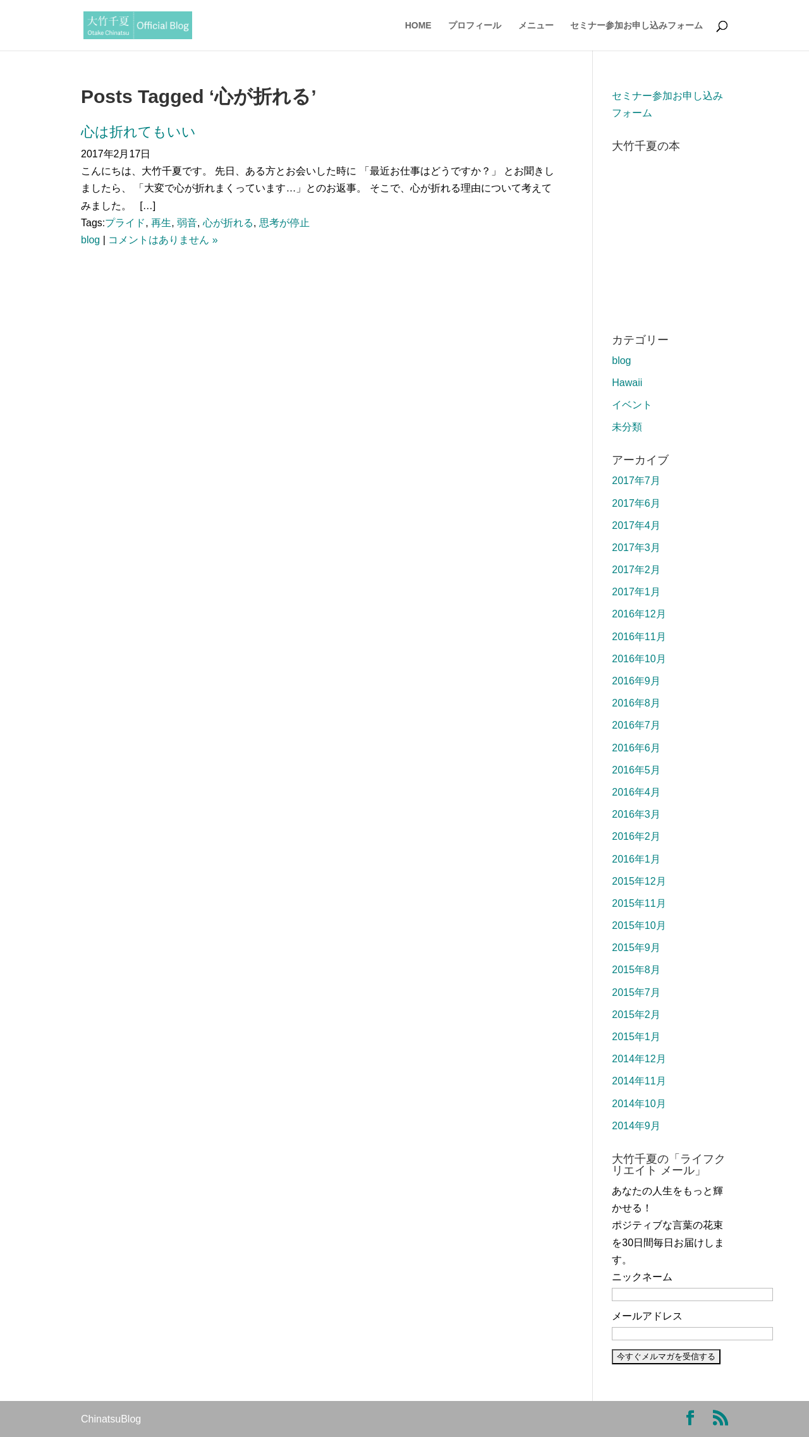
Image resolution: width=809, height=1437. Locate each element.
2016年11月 (639, 636)
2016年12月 (639, 614)
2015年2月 (636, 1014)
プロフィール (474, 25)
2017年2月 (636, 569)
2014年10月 (639, 1103)
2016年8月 (636, 703)
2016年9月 (636, 681)
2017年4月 (636, 525)
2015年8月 (636, 969)
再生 (161, 222)
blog (90, 239)
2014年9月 (636, 1125)
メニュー (536, 25)
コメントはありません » (162, 239)
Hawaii (627, 382)
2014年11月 (639, 1081)
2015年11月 (639, 903)
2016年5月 (636, 770)
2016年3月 (636, 814)
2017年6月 (636, 503)
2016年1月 (636, 859)
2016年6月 (636, 748)
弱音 (187, 222)
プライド (125, 222)
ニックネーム (642, 1276)
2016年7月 (636, 725)
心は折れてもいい (138, 132)
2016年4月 (636, 792)
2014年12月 (639, 1058)
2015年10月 (639, 925)
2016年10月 (639, 658)
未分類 (627, 426)
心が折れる (228, 222)
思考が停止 (284, 222)
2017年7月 (636, 480)
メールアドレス (647, 1316)
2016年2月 (636, 836)
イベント (632, 404)
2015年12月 (639, 881)
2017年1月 (636, 591)
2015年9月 (636, 947)
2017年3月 (636, 547)
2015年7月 (636, 992)
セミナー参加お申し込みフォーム (636, 25)
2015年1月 (636, 1036)
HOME (418, 25)
